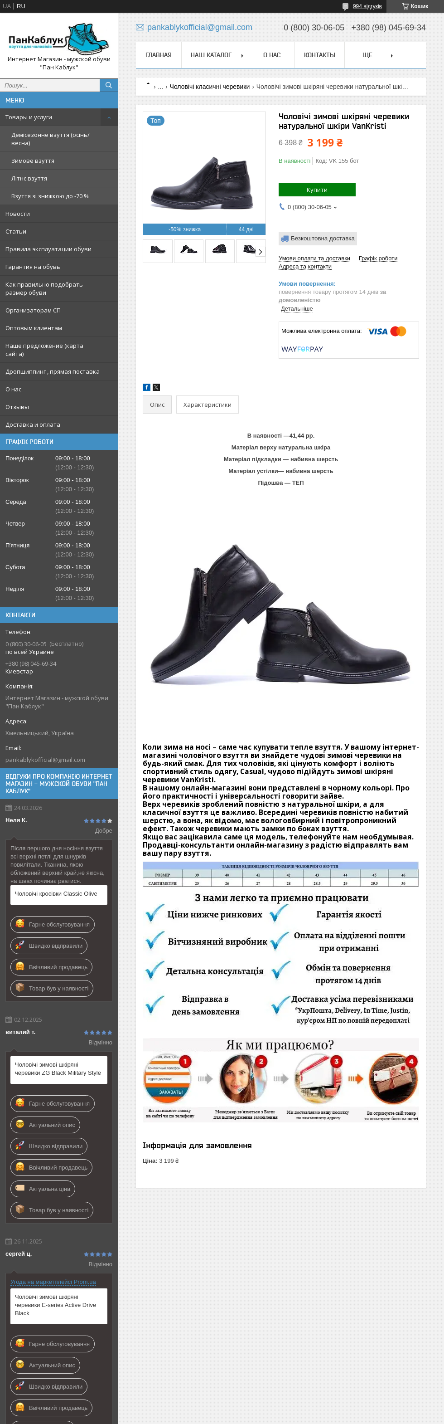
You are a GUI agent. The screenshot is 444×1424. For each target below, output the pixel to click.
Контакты (319, 55)
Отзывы (17, 407)
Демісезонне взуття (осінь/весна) (50, 139)
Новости (17, 214)
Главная (158, 55)
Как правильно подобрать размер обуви (44, 288)
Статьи (15, 231)
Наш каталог (211, 55)
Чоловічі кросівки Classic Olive (56, 893)
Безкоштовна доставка (323, 238)
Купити (317, 189)
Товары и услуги (28, 117)
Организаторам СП (33, 310)
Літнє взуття (29, 178)
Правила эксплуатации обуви (48, 249)
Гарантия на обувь (32, 267)
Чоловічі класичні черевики (210, 86)
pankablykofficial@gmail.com (45, 760)
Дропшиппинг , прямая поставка (52, 371)
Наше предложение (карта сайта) (44, 349)
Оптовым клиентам (33, 328)
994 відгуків (367, 6)
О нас (13, 389)
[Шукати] (109, 85)
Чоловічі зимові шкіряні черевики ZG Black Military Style (58, 1068)
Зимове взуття (32, 160)
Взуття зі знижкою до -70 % (50, 196)
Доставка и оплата (32, 424)
